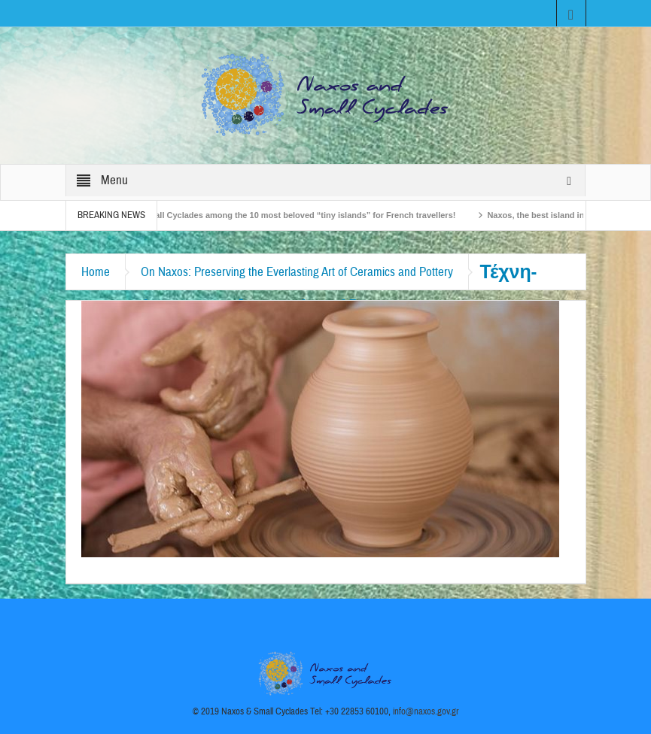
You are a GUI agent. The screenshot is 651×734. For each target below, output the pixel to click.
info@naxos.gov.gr (426, 711)
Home (95, 272)
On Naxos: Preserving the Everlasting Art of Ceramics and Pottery (297, 272)
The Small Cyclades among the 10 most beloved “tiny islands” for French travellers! (296, 215)
